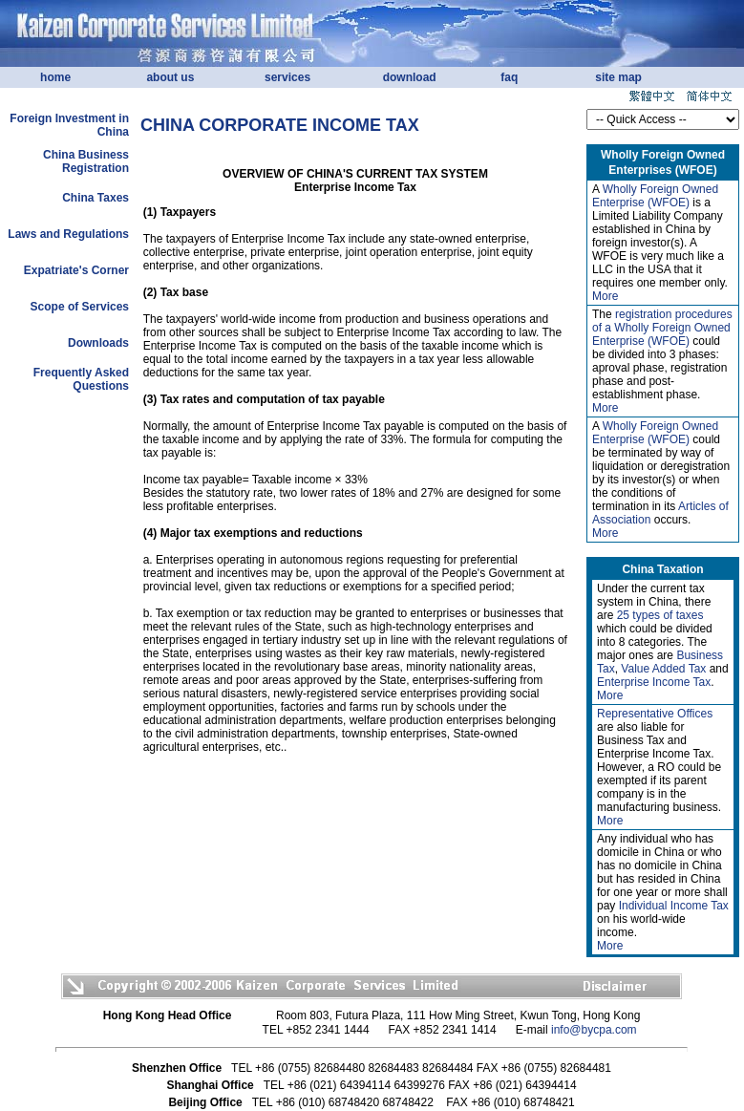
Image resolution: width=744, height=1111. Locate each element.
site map (618, 77)
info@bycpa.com (594, 1029)
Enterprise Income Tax (654, 682)
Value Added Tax (663, 668)
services (287, 77)
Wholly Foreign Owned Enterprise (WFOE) (655, 195)
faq (509, 77)
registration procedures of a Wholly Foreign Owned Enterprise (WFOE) (662, 328)
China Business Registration (86, 161)
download (409, 77)
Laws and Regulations (68, 234)
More (605, 296)
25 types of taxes (660, 615)
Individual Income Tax (674, 905)
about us (170, 77)
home (55, 77)
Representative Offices (654, 713)
